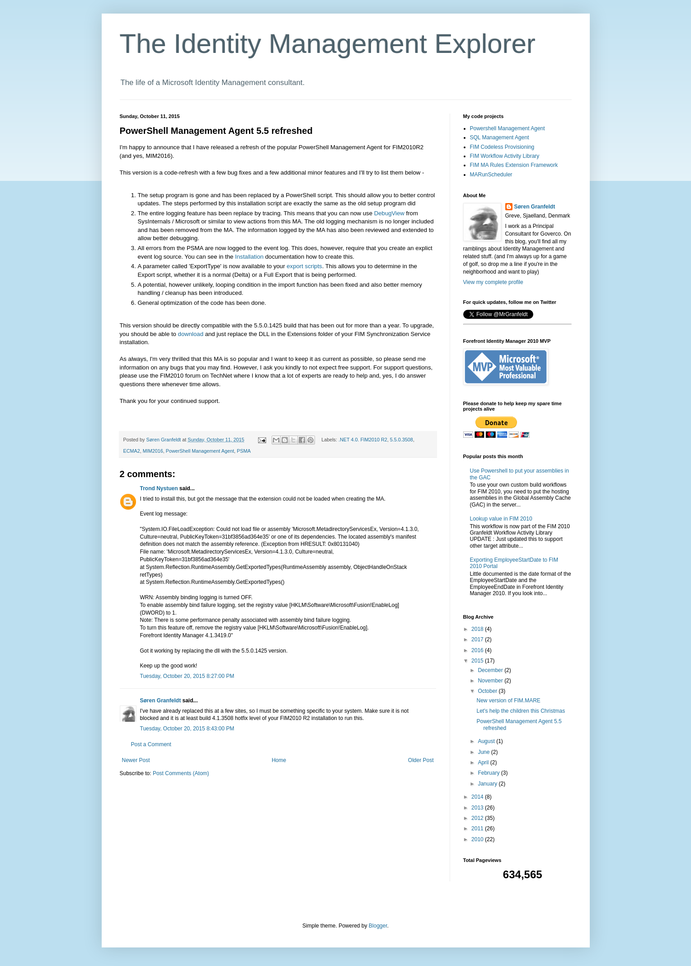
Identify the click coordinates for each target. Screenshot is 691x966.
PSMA (244, 451)
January (488, 784)
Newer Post (136, 760)
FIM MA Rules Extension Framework (514, 165)
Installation (249, 256)
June (484, 752)
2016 (478, 650)
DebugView (390, 213)
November (491, 680)
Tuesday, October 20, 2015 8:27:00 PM (187, 676)
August (487, 741)
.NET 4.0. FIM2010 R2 (362, 439)
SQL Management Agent (499, 137)
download (191, 334)
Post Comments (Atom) (181, 773)
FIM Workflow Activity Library (505, 156)
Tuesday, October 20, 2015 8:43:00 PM (187, 728)
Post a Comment (151, 744)
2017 (478, 639)
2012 (478, 818)
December (491, 670)
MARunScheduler (491, 174)
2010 (478, 839)
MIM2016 (153, 451)
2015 (478, 661)
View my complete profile (493, 282)
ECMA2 (131, 451)
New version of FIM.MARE (508, 700)
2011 (478, 828)
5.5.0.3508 (401, 439)
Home (279, 760)
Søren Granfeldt (160, 700)
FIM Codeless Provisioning (502, 147)
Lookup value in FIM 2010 (501, 519)
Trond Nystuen (159, 488)
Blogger (378, 926)
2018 (478, 629)
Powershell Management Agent (507, 128)
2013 (478, 808)
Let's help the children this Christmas (520, 711)
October (488, 691)
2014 (478, 797)
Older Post (421, 760)
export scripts (304, 266)
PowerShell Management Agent (200, 451)
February (489, 773)
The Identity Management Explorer (328, 43)
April (484, 762)
